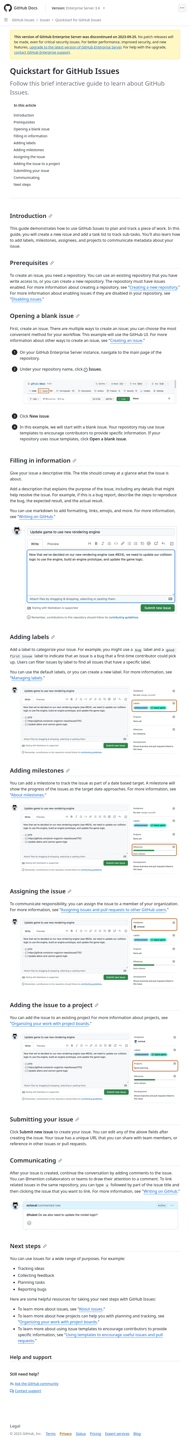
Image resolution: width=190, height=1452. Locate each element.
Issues (45, 20)
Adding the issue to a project (54, 1005)
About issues (91, 1309)
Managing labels (27, 678)
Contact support (25, 1390)
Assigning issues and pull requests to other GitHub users (113, 909)
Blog (137, 1433)
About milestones (27, 795)
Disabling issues (26, 299)
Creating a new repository (153, 287)
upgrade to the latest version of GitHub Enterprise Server (75, 47)
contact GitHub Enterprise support (42, 52)
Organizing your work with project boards (50, 1023)
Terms (51, 1433)
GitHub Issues (23, 20)
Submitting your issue (44, 1119)
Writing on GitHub (36, 516)
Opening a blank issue (45, 315)
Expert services (117, 1433)
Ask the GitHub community (34, 1383)
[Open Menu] (182, 8)
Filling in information (43, 460)
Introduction (31, 216)
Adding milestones (40, 770)
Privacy (66, 1433)
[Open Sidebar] (6, 20)
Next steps (28, 1246)
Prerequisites (32, 263)
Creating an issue (126, 340)
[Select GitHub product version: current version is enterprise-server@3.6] (78, 8)
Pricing (95, 1433)
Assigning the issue (40, 891)
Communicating (36, 1160)
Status (81, 1433)
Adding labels (32, 637)
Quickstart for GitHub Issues (78, 20)
